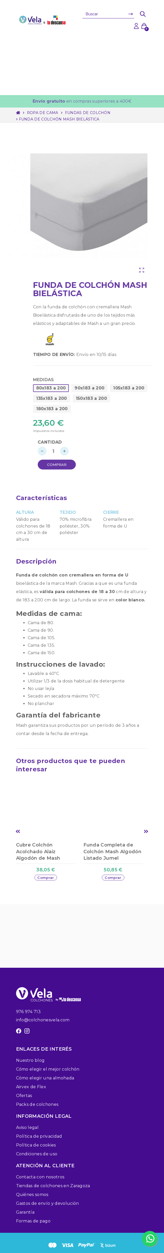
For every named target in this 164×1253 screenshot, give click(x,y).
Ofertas (24, 1095)
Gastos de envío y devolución (47, 1203)
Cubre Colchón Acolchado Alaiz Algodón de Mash (38, 851)
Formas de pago (33, 1221)
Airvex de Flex (31, 1086)
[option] (48, 836)
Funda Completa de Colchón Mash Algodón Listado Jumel (112, 851)
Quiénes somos (32, 1194)
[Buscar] (108, 14)
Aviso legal (27, 1127)
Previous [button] (18, 831)
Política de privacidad (39, 1136)
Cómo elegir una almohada (45, 1078)
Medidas (64, 379)
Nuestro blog (30, 1060)
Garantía (25, 1212)
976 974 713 (28, 1011)
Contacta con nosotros (40, 1176)
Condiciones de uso (37, 1153)
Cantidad (70, 442)
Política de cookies (36, 1145)
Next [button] (146, 831)
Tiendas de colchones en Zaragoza (53, 1185)
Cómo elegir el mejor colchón (48, 1069)
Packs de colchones (37, 1104)
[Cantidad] (74, 451)
